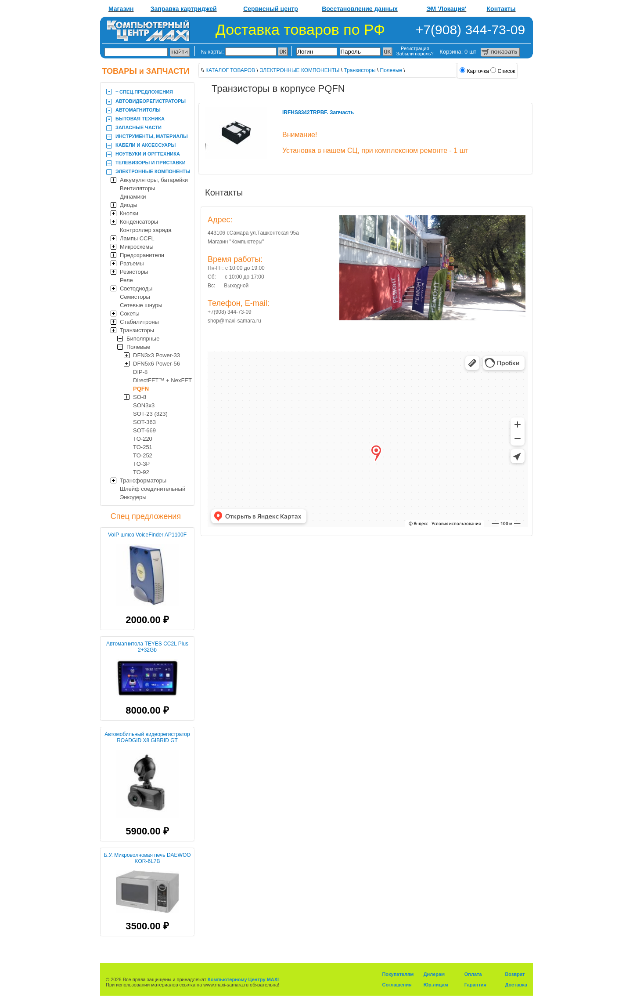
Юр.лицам (436, 984)
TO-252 (142, 455)
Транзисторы (137, 330)
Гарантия (475, 984)
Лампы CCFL (137, 238)
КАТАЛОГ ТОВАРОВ (230, 70)
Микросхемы (137, 246)
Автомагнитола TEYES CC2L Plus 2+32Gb (147, 647)
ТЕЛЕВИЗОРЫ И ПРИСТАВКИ (150, 162)
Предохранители (142, 255)
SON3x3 (144, 405)
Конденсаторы (139, 221)
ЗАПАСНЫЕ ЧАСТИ (138, 127)
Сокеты (130, 313)
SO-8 (139, 397)
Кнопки (129, 213)
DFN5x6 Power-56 (156, 363)
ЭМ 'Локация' (447, 8)
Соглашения (396, 984)
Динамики (133, 196)
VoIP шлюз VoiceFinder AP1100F (147, 535)
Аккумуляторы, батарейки (154, 180)
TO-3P (141, 463)
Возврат (515, 974)
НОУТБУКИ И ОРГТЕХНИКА (147, 153)
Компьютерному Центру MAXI (243, 979)
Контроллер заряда (145, 230)
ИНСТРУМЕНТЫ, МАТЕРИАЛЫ (151, 136)
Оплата (473, 974)
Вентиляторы (137, 188)
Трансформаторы (143, 480)
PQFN (141, 388)
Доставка (516, 984)
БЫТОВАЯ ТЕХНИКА (140, 118)
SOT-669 (144, 430)
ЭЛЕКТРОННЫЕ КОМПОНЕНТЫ (153, 171)
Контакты (501, 8)
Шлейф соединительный (152, 489)
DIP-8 (140, 372)
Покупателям (398, 974)
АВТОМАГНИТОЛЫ (138, 109)
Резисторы (134, 271)
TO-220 (142, 438)
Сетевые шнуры (141, 305)
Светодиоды (136, 288)
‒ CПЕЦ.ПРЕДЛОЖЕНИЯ (144, 91)
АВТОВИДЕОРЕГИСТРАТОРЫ (150, 101)
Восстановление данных (360, 8)
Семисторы (135, 297)
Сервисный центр (270, 8)
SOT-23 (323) (150, 413)
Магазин (120, 8)
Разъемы (132, 263)
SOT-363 (144, 422)
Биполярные (142, 338)
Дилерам (434, 974)
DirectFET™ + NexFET (162, 380)
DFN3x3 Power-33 (156, 355)
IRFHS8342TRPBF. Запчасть (318, 112)
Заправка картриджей (184, 8)
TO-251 (142, 447)
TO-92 (141, 472)
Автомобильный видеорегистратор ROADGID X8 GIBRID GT (147, 737)
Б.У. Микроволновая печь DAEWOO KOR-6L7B (147, 858)
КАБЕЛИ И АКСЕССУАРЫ (145, 145)
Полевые (138, 347)
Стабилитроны (139, 322)
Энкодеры (133, 497)
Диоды (128, 205)
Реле (126, 280)
